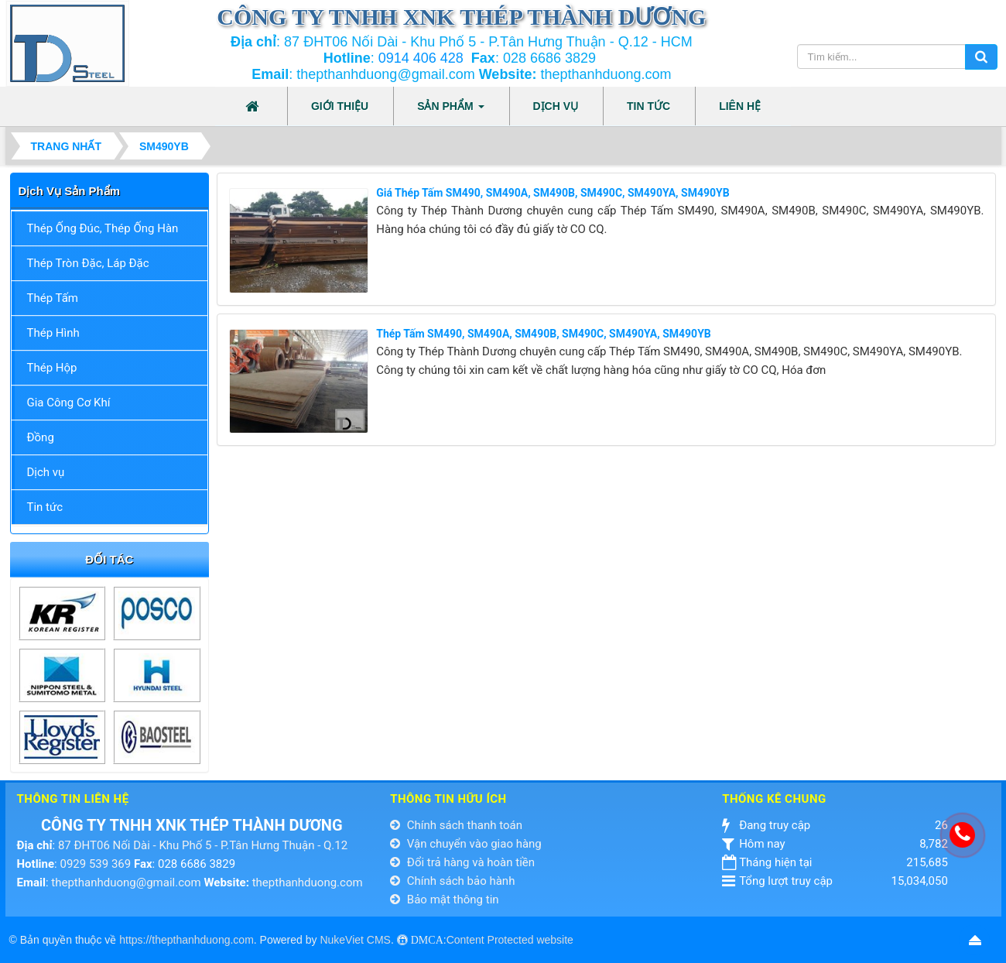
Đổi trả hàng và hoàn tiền (462, 862)
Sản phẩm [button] (450, 111)
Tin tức (45, 507)
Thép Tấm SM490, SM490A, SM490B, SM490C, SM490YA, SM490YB (543, 333)
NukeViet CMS (355, 940)
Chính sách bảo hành (452, 881)
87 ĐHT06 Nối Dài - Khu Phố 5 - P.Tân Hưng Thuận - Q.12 (202, 845)
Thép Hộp (52, 368)
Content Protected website (510, 940)
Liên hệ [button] (740, 106)
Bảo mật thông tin (444, 899)
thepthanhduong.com (307, 882)
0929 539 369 (95, 864)
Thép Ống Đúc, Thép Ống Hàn (103, 228)
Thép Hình (53, 333)
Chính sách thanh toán (456, 825)
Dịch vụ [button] (556, 106)
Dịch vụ (46, 472)
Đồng (40, 437)
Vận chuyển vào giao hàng (466, 844)
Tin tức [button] (648, 106)
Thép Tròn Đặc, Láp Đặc (88, 263)
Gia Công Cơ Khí (69, 403)
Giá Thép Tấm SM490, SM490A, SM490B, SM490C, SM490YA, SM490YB (552, 193)
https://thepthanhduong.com (186, 940)
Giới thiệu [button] (339, 106)
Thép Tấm (52, 298)
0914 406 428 (421, 58)
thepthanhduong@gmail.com (125, 882)
